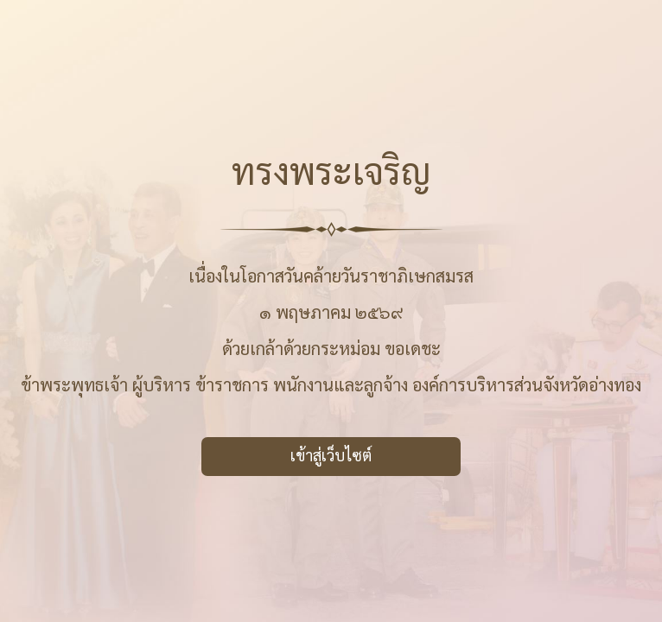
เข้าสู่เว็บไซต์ (331, 455)
